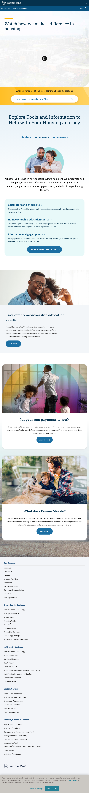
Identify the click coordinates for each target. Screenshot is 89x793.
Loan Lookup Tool (11, 743)
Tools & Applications (12, 712)
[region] (44, 784)
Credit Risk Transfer (11, 705)
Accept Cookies (52, 789)
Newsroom (8, 582)
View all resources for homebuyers (43, 249)
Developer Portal (10, 597)
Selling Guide (9, 617)
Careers (7, 575)
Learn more (12, 343)
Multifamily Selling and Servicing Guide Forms (22, 670)
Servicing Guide (10, 621)
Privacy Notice (72, 780)
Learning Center (10, 628)
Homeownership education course (28, 219)
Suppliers (7, 594)
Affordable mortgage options (25, 234)
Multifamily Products (12, 655)
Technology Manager (12, 636)
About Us (7, 568)
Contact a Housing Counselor (15, 739)
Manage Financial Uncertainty (15, 735)
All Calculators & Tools (13, 724)
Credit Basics (9, 750)
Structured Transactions (13, 701)
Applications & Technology (14, 610)
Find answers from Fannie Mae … (33, 99)
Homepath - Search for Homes (16, 639)
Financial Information (12, 677)
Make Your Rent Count (12, 754)
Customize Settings (36, 789)
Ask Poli (7, 624)
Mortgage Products (11, 613)
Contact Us (8, 571)
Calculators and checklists (24, 204)
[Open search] (85, 3)
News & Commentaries (13, 693)
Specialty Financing (11, 659)
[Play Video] (44, 58)
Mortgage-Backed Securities (15, 697)
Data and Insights (11, 586)
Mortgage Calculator (12, 728)
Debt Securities (10, 708)
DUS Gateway (9, 663)
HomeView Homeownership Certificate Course (22, 747)
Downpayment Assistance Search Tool (19, 732)
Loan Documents (10, 666)
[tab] (26, 136)
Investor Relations (11, 579)
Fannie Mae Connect (12, 632)
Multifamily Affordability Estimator (18, 674)
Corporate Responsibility (14, 590)
